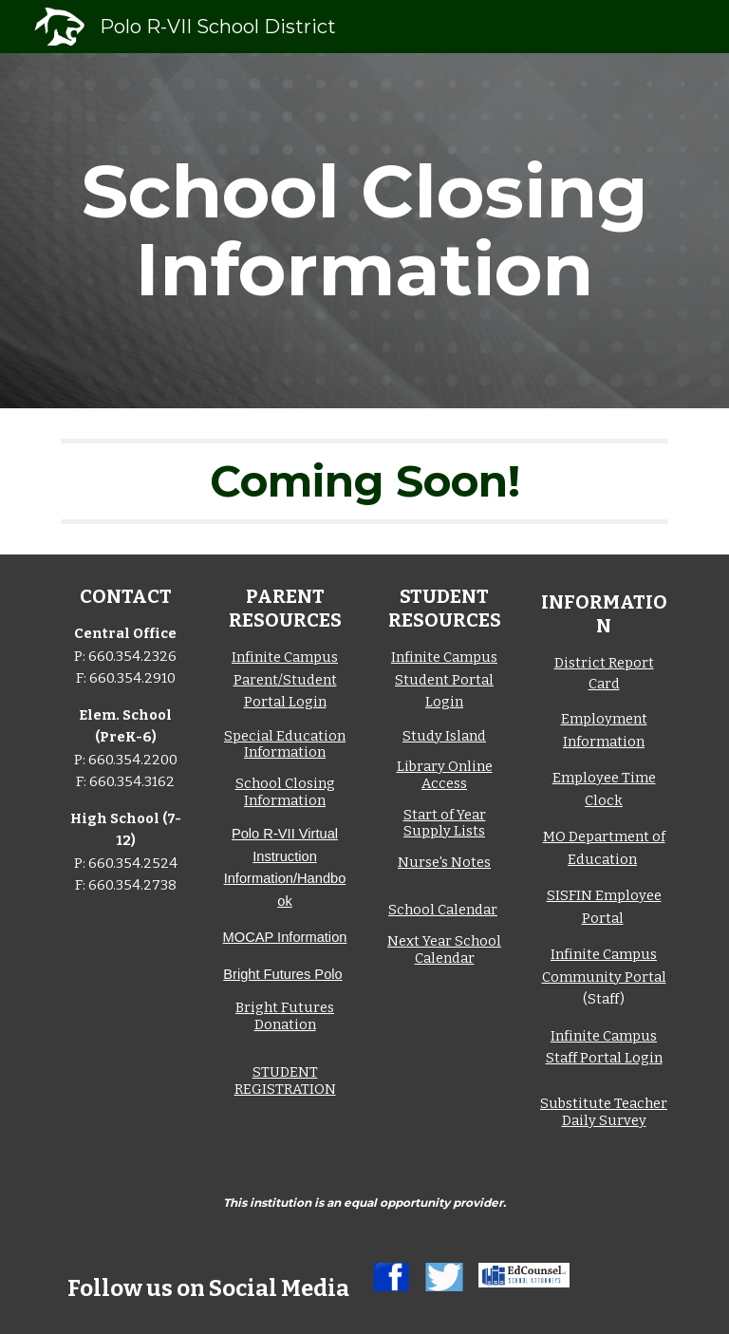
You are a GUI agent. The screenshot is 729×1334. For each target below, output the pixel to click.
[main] (364, 231)
